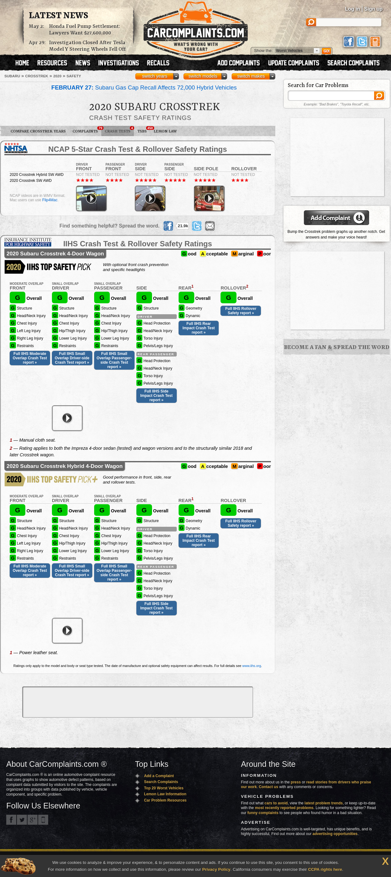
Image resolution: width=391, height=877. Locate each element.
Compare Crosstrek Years (38, 131)
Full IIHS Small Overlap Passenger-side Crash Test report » (114, 360)
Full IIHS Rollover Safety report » (240, 310)
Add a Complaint (159, 776)
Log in (352, 9)
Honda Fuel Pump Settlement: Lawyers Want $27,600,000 (84, 29)
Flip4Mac (50, 200)
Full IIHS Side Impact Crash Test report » (156, 395)
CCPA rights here (325, 869)
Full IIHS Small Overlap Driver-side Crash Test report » (72, 358)
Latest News (58, 16)
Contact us (268, 787)
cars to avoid (276, 803)
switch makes (251, 76)
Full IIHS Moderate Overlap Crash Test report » (30, 358)
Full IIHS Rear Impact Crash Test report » (198, 328)
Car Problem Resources (165, 800)
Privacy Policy (216, 869)
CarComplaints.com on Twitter (22, 820)
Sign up (373, 9)
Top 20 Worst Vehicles (163, 788)
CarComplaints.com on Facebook (11, 820)
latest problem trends (324, 803)
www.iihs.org (251, 666)
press (296, 782)
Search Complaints (161, 782)
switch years (154, 76)
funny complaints (262, 813)
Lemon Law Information (165, 794)
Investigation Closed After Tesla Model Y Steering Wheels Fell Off (87, 46)
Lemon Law (165, 131)
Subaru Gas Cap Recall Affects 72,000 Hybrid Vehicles (144, 87)
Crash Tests (119, 130)
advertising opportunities (335, 834)
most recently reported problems (284, 808)
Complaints (87, 130)
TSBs (143, 130)
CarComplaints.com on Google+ (33, 820)
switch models (202, 76)
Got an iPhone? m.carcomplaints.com (43, 820)
